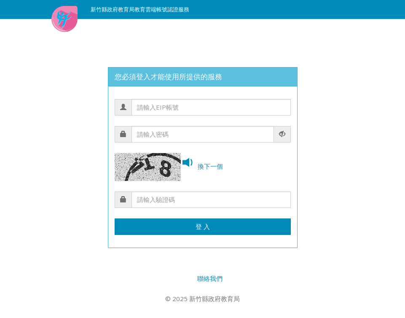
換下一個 (210, 166)
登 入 (203, 226)
